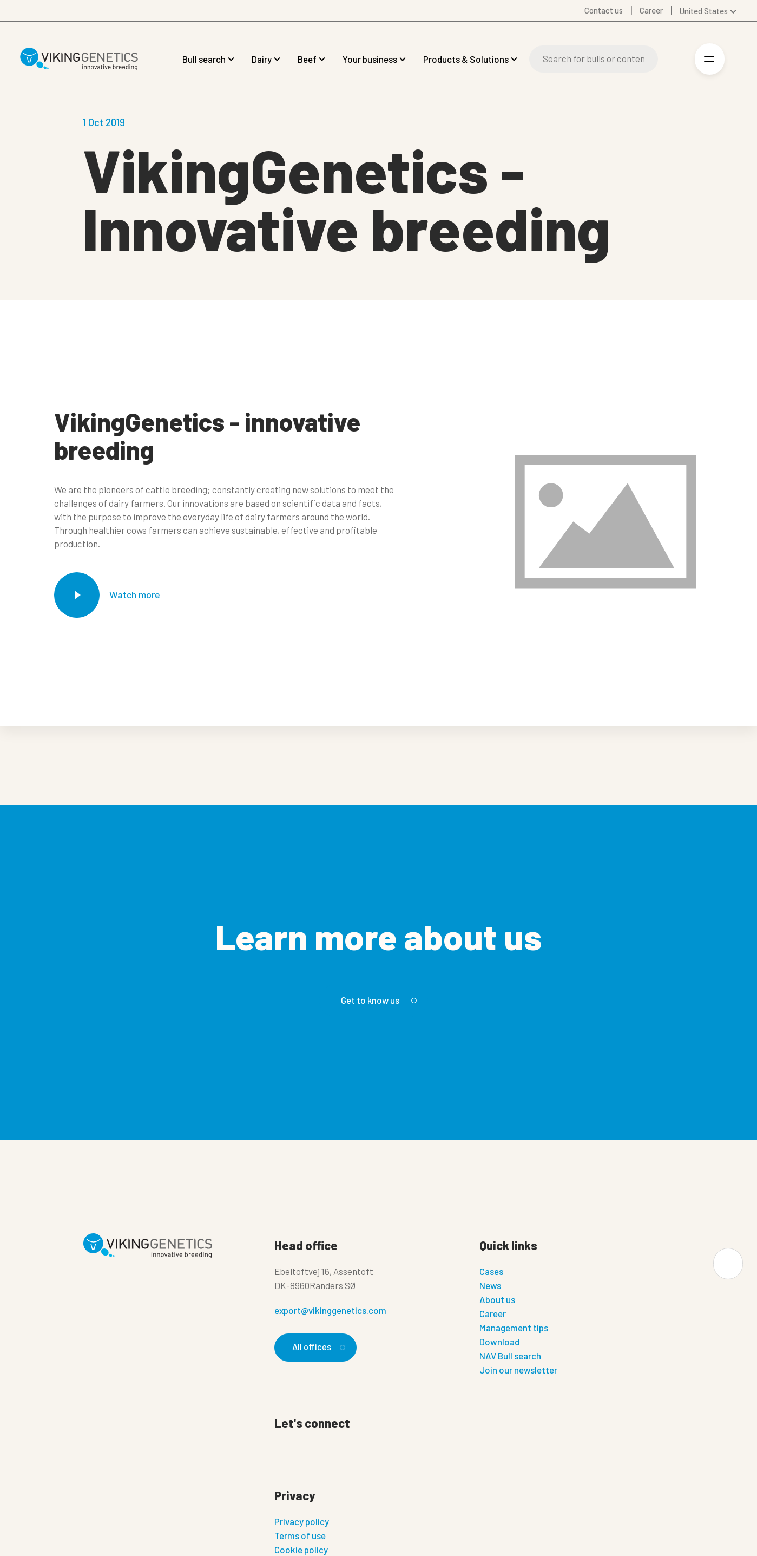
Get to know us (377, 999)
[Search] (593, 59)
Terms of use (300, 1535)
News (490, 1285)
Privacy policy (301, 1521)
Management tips (513, 1327)
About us (497, 1299)
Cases (491, 1271)
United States (704, 11)
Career (492, 1313)
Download (499, 1341)
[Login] (674, 59)
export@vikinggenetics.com (330, 1310)
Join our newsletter (518, 1369)
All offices (317, 1347)
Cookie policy (301, 1549)
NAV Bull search (510, 1355)
